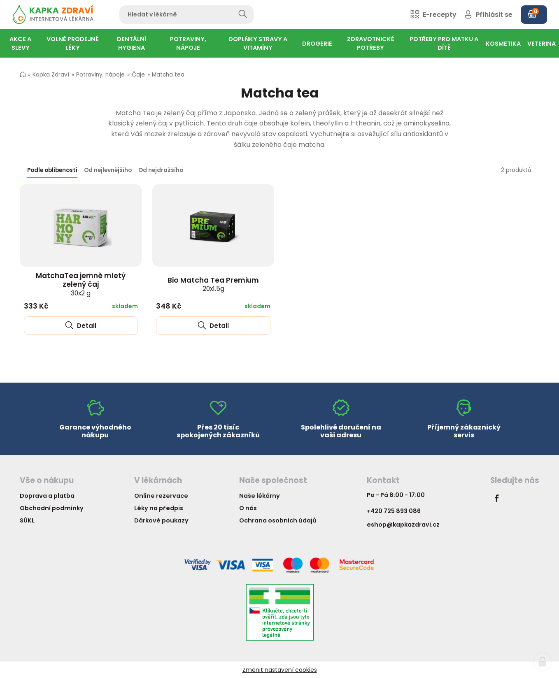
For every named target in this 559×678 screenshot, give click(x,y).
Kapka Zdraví (51, 75)
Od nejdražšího (160, 170)
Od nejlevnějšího (108, 170)
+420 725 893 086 (394, 511)
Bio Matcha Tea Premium (213, 284)
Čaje (138, 75)
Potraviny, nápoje (100, 75)
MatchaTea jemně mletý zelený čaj (81, 284)
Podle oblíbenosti (52, 170)
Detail (80, 325)
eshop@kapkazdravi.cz (403, 524)
